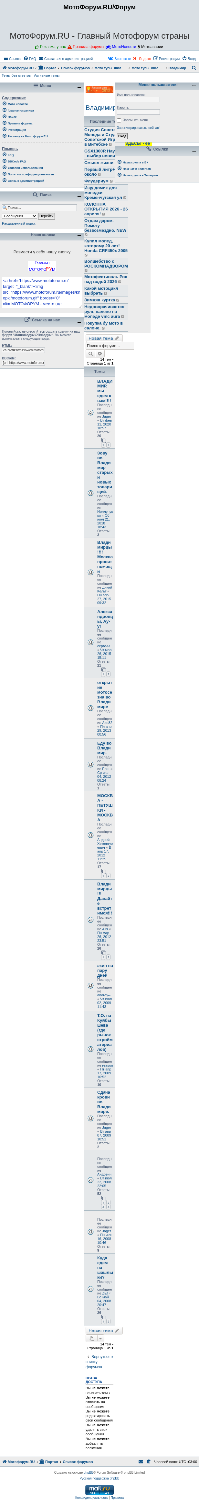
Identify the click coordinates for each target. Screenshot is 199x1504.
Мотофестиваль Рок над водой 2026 (105, 279)
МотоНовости (124, 46)
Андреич (104, 1174)
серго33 (103, 646)
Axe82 (107, 723)
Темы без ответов (16, 75)
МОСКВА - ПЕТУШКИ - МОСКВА (105, 807)
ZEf (105, 1293)
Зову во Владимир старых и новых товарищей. (105, 472)
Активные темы (46, 75)
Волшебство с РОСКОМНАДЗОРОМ (106, 264)
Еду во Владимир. (104, 748)
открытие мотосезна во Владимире (104, 694)
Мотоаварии (152, 46)
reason (107, 1065)
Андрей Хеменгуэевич (105, 843)
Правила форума (88, 46)
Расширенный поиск (19, 223)
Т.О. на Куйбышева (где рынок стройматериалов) (105, 1032)
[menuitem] (29, 59)
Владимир (101, 107)
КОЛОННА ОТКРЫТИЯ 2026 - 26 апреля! (106, 209)
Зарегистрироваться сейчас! (138, 128)
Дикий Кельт (104, 589)
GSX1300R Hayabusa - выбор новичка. (105, 153)
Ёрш (105, 769)
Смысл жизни (98, 162)
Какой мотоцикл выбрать (101, 291)
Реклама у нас (53, 46)
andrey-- (103, 995)
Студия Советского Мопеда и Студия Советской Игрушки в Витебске (105, 137)
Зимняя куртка (99, 300)
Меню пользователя (156, 85)
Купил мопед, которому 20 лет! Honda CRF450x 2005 (106, 246)
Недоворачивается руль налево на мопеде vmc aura (104, 311)
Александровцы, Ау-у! (105, 619)
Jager (106, 416)
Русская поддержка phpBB (99, 1478)
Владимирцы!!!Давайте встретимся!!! (104, 898)
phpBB (88, 1472)
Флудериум (96, 181)
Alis (105, 929)
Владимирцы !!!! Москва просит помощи (105, 557)
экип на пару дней (105, 970)
